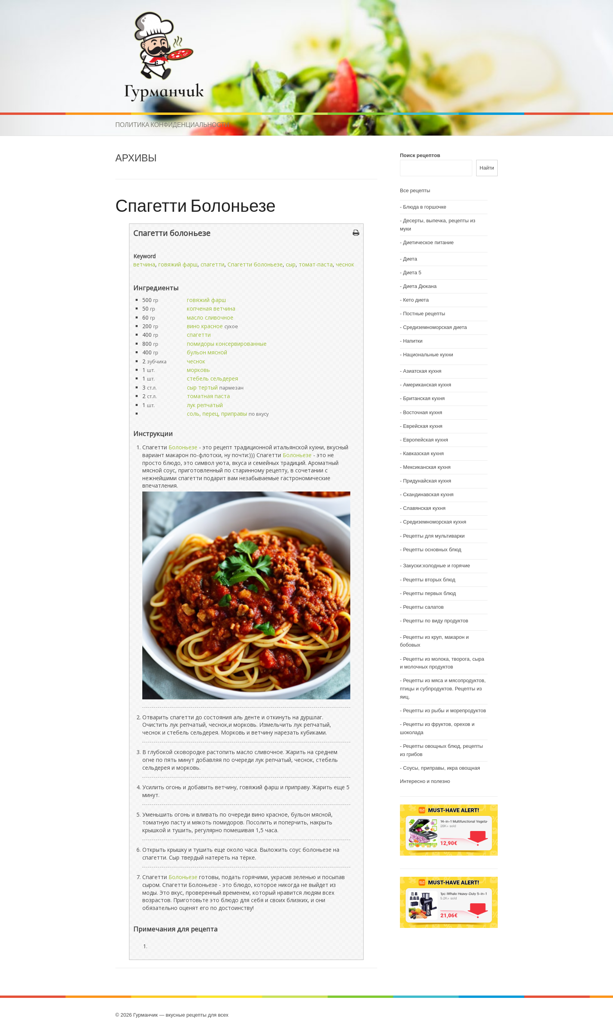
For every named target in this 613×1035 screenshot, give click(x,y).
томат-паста (316, 264)
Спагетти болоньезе (255, 264)
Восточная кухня (422, 412)
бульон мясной (207, 352)
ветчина (144, 264)
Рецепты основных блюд (432, 549)
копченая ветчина (211, 308)
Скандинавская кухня (428, 494)
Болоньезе (182, 447)
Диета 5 (412, 272)
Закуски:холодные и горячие (436, 565)
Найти (487, 168)
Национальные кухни (428, 355)
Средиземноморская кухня (434, 522)
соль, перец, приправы (217, 413)
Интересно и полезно (425, 781)
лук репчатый (205, 405)
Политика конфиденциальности (172, 125)
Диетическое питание (428, 242)
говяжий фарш (177, 264)
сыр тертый (202, 387)
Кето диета (416, 300)
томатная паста (208, 396)
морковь (198, 370)
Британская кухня (424, 398)
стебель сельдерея (212, 378)
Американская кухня (427, 385)
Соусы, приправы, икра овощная (441, 768)
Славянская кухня (424, 508)
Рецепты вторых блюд (429, 580)
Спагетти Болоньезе (195, 205)
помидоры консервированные (227, 343)
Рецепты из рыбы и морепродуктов (444, 710)
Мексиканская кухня (427, 467)
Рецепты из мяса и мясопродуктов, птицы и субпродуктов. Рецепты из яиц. (443, 688)
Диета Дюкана (420, 286)
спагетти (212, 264)
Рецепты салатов (423, 607)
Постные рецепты (424, 313)
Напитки (413, 341)
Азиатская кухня (422, 371)
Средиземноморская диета (435, 327)
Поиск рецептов (420, 155)
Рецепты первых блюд (429, 593)
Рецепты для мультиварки (434, 536)
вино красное (205, 326)
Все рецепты (415, 190)
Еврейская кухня (423, 426)
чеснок (345, 264)
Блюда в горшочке (424, 207)
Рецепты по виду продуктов (435, 621)
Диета (410, 259)
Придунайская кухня (427, 481)
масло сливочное (210, 317)
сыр (291, 264)
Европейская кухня (425, 440)
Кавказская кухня (423, 453)
